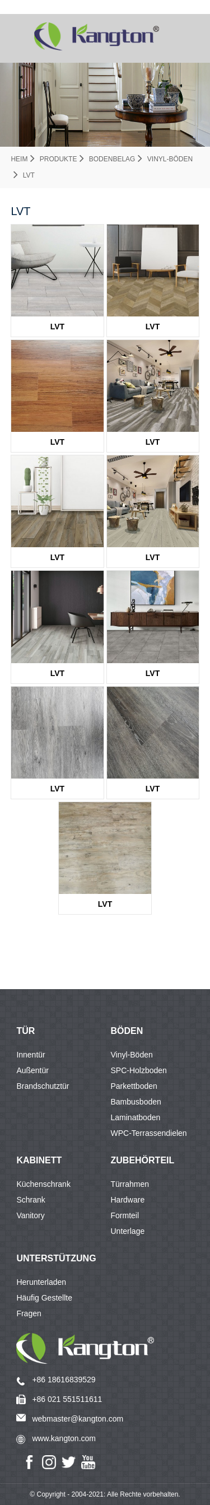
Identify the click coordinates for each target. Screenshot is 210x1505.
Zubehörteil (143, 1160)
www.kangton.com (64, 1438)
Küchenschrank (43, 1184)
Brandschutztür (42, 1086)
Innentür (30, 1054)
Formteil (125, 1215)
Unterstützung (56, 1258)
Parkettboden (134, 1086)
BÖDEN (127, 1031)
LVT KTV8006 (152, 560)
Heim (19, 159)
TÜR (25, 1031)
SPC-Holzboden (139, 1070)
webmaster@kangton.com (77, 1418)
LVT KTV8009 (152, 676)
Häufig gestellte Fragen (44, 1299)
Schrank (30, 1199)
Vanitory (30, 1215)
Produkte (58, 159)
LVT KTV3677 (105, 907)
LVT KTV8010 (57, 329)
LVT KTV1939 (57, 791)
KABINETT (39, 1160)
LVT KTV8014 (152, 329)
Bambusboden (136, 1101)
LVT (29, 175)
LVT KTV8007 (57, 676)
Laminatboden (136, 1117)
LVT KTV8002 (152, 444)
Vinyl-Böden (170, 159)
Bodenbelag (112, 159)
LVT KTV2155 (152, 791)
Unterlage (128, 1231)
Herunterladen (41, 1282)
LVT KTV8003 (57, 560)
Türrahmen (130, 1184)
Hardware (128, 1199)
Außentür (32, 1070)
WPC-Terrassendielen (149, 1133)
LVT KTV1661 (57, 444)
